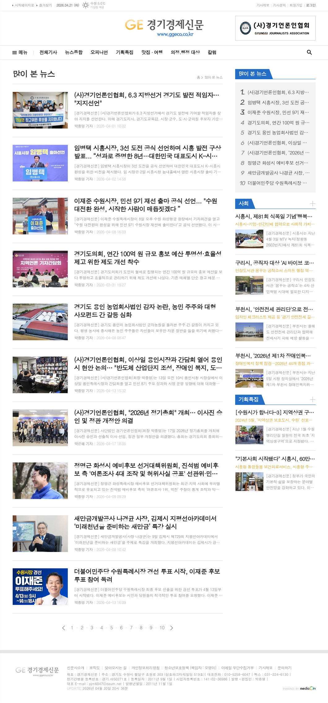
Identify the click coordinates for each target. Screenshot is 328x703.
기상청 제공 (97, 7)
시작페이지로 (24, 5)
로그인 (311, 5)
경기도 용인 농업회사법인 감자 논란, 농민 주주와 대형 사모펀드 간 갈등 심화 (279, 132)
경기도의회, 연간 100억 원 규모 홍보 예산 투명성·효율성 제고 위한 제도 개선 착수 (279, 122)
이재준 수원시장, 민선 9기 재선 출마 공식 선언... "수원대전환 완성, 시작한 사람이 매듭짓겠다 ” (279, 112)
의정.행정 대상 (185, 52)
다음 (171, 627)
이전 (63, 627)
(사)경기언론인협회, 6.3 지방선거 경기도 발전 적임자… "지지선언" (279, 92)
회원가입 (296, 5)
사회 (243, 203)
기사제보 (263, 5)
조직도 (94, 668)
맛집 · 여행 (152, 52)
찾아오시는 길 (116, 668)
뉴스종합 (73, 52)
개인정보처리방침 (145, 668)
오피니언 (99, 52)
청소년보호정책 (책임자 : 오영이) (190, 668)
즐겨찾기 (45, 5)
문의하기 (284, 668)
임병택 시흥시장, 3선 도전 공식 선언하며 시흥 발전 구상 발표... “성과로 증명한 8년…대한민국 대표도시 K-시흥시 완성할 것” (279, 102)
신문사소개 (75, 668)
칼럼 (212, 52)
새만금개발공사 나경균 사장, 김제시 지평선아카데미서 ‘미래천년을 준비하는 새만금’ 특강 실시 (279, 173)
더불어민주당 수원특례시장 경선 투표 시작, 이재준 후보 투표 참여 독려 (279, 183)
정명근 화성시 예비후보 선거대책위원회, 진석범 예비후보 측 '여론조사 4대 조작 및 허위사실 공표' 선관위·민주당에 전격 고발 (279, 163)
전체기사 (48, 52)
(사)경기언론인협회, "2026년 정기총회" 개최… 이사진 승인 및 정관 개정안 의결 (279, 153)
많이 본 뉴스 (213, 77)
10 (162, 627)
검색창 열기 (309, 52)
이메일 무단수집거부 (237, 668)
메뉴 (23, 52)
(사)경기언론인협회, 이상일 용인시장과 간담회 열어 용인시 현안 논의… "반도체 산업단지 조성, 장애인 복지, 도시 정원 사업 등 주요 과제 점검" (279, 143)
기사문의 (279, 5)
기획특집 (124, 52)
